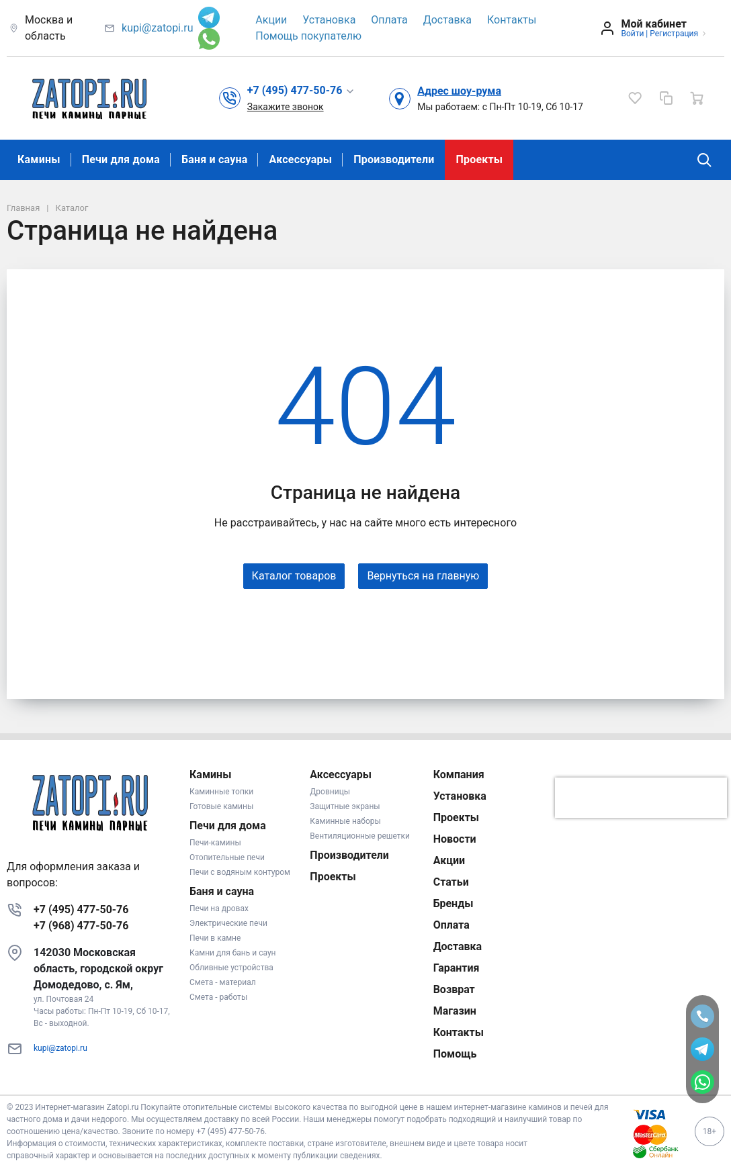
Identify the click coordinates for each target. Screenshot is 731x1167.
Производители (393, 159)
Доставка (447, 19)
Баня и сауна (214, 159)
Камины (38, 159)
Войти (632, 33)
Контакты (511, 19)
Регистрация (674, 33)
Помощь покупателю (308, 36)
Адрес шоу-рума (459, 91)
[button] (301, 91)
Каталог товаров (294, 575)
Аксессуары (300, 159)
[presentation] (641, 798)
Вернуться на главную (423, 575)
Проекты (479, 159)
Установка (328, 19)
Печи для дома (121, 159)
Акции (271, 19)
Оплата (389, 19)
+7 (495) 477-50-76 (81, 909)
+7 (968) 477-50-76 (81, 925)
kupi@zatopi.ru (157, 27)
